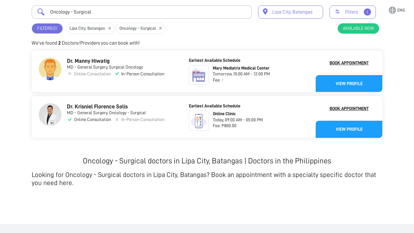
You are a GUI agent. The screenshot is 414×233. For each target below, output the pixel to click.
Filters (47, 28)
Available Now (358, 28)
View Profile (349, 83)
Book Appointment (349, 63)
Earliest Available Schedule (214, 60)
